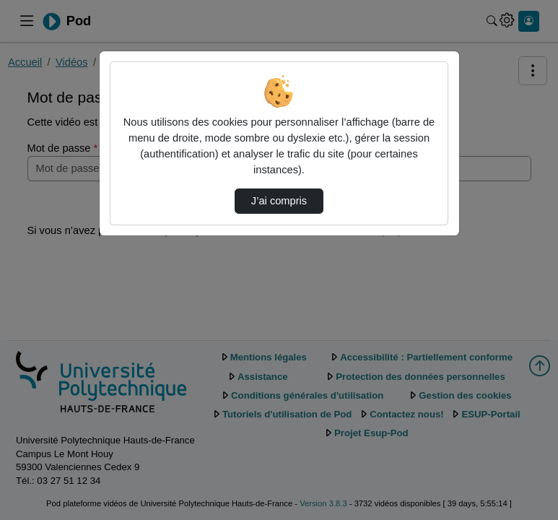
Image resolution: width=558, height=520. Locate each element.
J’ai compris (279, 201)
